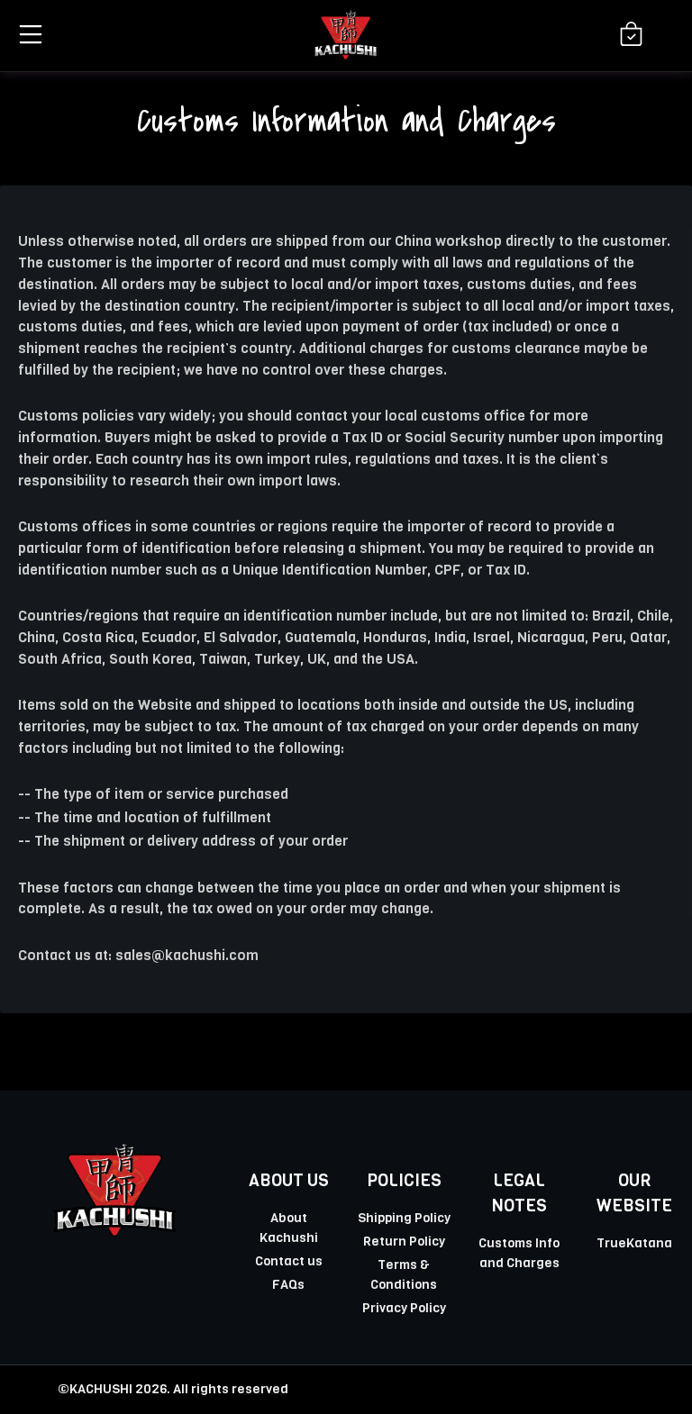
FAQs (288, 1284)
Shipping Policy (404, 1218)
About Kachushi (289, 1227)
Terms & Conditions (403, 1274)
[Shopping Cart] (631, 35)
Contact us (289, 1261)
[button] (27, 34)
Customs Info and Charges (519, 1253)
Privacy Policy (404, 1308)
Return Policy (404, 1241)
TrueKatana (634, 1243)
